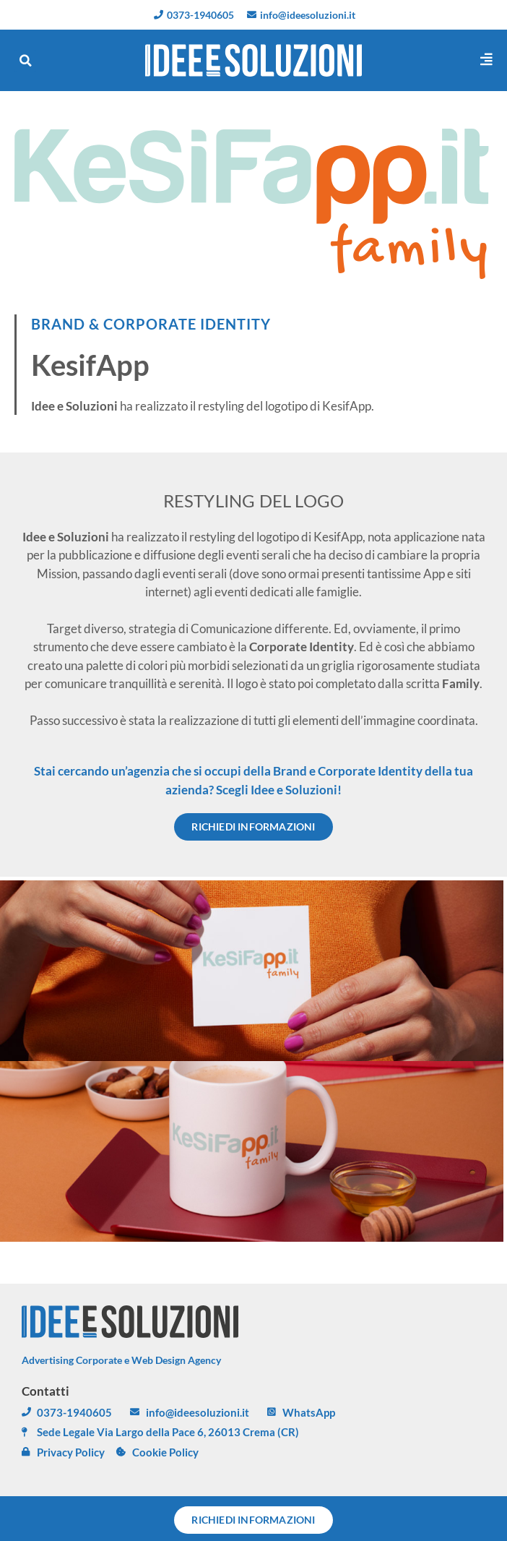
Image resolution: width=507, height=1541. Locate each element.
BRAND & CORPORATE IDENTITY (151, 323)
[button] (25, 61)
